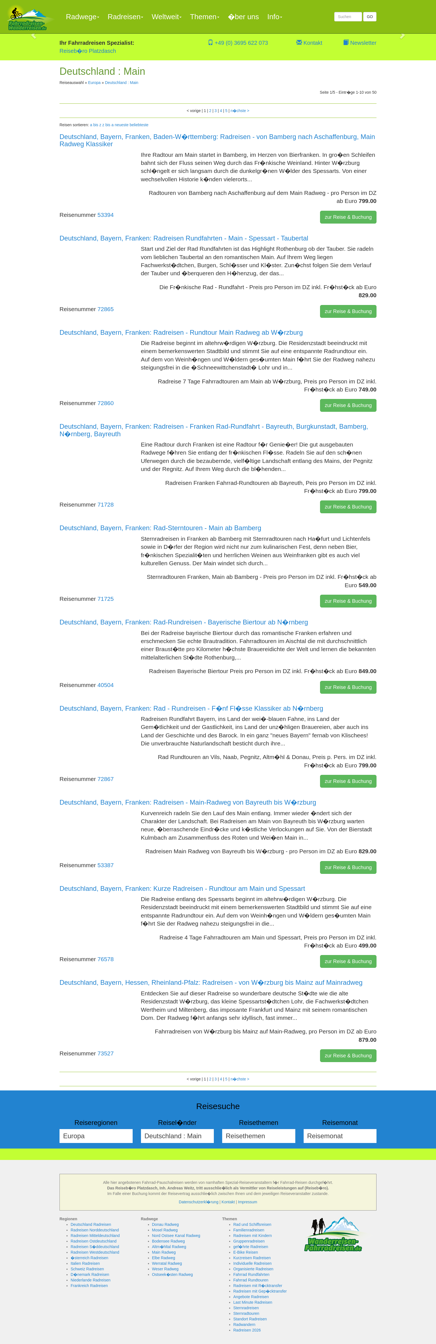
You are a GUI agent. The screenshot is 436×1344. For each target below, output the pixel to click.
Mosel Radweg (165, 1230)
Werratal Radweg (167, 1263)
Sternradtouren (246, 1313)
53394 (106, 215)
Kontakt (309, 43)
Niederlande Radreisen (90, 1280)
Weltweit (167, 17)
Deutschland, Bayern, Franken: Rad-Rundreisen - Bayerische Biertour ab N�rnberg (184, 622)
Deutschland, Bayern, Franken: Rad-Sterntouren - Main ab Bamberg (160, 528)
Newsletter (359, 43)
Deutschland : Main (121, 82)
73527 (106, 1053)
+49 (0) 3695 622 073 (238, 43)
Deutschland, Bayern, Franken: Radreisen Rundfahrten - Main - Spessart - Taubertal (184, 238)
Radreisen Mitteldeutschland (95, 1235)
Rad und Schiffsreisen (252, 1224)
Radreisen (125, 17)
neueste (121, 125)
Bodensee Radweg (168, 1241)
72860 (106, 403)
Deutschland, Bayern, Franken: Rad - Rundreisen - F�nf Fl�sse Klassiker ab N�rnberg (191, 708)
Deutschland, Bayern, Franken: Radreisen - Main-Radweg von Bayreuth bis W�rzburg (188, 802)
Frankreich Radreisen (89, 1285)
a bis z (95, 125)
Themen (204, 17)
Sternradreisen (246, 1308)
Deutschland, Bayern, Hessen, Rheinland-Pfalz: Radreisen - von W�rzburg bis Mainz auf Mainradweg (211, 982)
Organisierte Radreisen (253, 1269)
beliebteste (139, 125)
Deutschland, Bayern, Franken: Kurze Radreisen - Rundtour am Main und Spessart (182, 888)
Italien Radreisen (85, 1263)
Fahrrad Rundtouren (250, 1280)
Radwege (82, 17)
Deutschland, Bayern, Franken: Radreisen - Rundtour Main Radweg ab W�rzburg (181, 332)
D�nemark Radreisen (90, 1274)
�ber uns (243, 17)
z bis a (107, 125)
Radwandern (244, 1324)
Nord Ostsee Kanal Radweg (176, 1235)
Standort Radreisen (250, 1319)
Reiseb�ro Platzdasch (88, 51)
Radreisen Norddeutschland (95, 1230)
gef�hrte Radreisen (250, 1246)
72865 (106, 309)
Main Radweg (164, 1252)
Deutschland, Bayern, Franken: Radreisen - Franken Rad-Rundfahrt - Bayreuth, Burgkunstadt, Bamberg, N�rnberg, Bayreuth (214, 430)
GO (370, 16)
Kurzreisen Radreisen (252, 1258)
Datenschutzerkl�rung (198, 1202)
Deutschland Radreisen (91, 1224)
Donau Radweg (165, 1224)
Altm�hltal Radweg (169, 1246)
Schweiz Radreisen (87, 1269)
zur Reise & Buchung (348, 217)
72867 (106, 779)
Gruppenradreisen (249, 1241)
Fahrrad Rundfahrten (251, 1274)
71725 (106, 599)
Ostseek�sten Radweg (172, 1274)
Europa (94, 82)
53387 (106, 865)
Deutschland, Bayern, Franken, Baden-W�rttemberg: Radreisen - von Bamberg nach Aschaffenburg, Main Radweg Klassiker (217, 140)
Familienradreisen (248, 1230)
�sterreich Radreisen (89, 1258)
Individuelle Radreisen (252, 1263)
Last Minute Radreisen (252, 1302)
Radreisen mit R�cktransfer (257, 1285)
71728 (106, 504)
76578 (106, 959)
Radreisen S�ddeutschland (95, 1246)
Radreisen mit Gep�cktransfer (260, 1291)
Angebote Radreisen (251, 1297)
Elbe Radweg (163, 1258)
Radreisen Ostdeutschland (94, 1241)
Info (274, 17)
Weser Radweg (165, 1269)
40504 (106, 685)
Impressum (247, 1202)
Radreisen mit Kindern (252, 1235)
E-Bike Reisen (245, 1252)
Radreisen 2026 (247, 1330)
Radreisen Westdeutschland (95, 1252)
